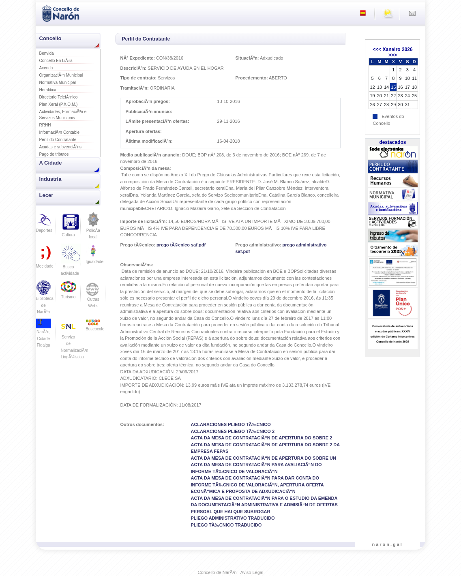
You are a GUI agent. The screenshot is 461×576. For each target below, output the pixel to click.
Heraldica (47, 90)
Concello (50, 38)
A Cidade (50, 163)
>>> (392, 55)
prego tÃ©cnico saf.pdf (181, 244)
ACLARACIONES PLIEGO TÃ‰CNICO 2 (232, 431)
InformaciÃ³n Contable (59, 132)
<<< (377, 49)
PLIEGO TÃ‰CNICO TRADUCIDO (226, 524)
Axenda (46, 68)
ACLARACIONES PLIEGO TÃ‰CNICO (230, 424)
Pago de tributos (54, 154)
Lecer (46, 195)
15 (393, 87)
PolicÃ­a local (93, 228)
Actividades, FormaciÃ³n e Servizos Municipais (63, 114)
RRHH (45, 125)
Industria (50, 179)
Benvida (46, 53)
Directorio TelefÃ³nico (58, 97)
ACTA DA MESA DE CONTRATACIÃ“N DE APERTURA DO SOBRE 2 (261, 437)
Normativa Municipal (57, 82)
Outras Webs (93, 296)
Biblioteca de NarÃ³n (45, 299)
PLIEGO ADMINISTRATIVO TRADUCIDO (232, 518)
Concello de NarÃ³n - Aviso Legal (231, 572)
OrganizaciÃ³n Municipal (61, 75)
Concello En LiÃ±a (56, 60)
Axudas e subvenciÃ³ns (60, 147)
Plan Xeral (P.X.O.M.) (58, 104)
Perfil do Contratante (58, 139)
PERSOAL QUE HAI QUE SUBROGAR (230, 511)
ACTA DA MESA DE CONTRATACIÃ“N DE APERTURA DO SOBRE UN (263, 458)
